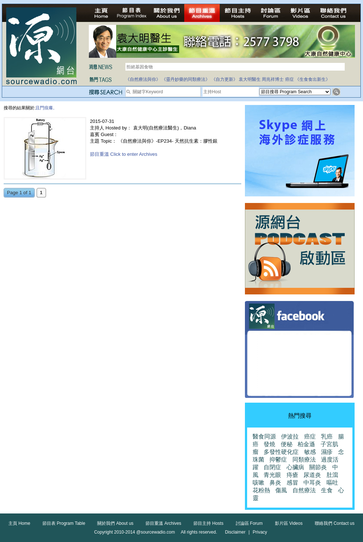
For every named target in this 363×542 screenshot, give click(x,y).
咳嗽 (258, 482)
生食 (327, 490)
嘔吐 (332, 482)
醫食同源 (264, 436)
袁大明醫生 (250, 79)
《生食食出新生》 (312, 79)
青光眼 (272, 475)
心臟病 (295, 467)
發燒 (269, 444)
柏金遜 (306, 444)
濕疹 (327, 452)
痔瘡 (292, 475)
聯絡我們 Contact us (335, 523)
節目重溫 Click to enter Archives (123, 154)
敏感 (310, 452)
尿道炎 (312, 475)
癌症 (289, 79)
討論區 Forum (249, 523)
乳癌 (327, 436)
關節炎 (318, 467)
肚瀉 (332, 475)
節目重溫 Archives (163, 523)
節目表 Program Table (63, 523)
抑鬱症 (278, 459)
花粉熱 (261, 490)
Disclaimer (235, 532)
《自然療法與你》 (142, 79)
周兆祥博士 (273, 79)
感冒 (292, 482)
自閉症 (272, 467)
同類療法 (304, 459)
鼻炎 (275, 482)
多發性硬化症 (281, 452)
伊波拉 (290, 436)
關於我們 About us (115, 523)
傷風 (281, 490)
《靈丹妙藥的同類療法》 (186, 79)
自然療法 (304, 490)
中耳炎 (312, 482)
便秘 (286, 444)
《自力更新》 (224, 79)
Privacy (260, 532)
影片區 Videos (289, 523)
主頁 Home (19, 523)
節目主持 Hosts (208, 523)
